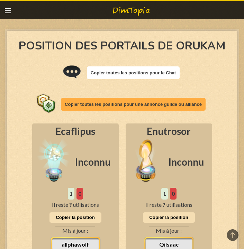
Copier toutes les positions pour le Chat (133, 72)
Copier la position (75, 217)
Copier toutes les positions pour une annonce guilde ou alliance (133, 104)
